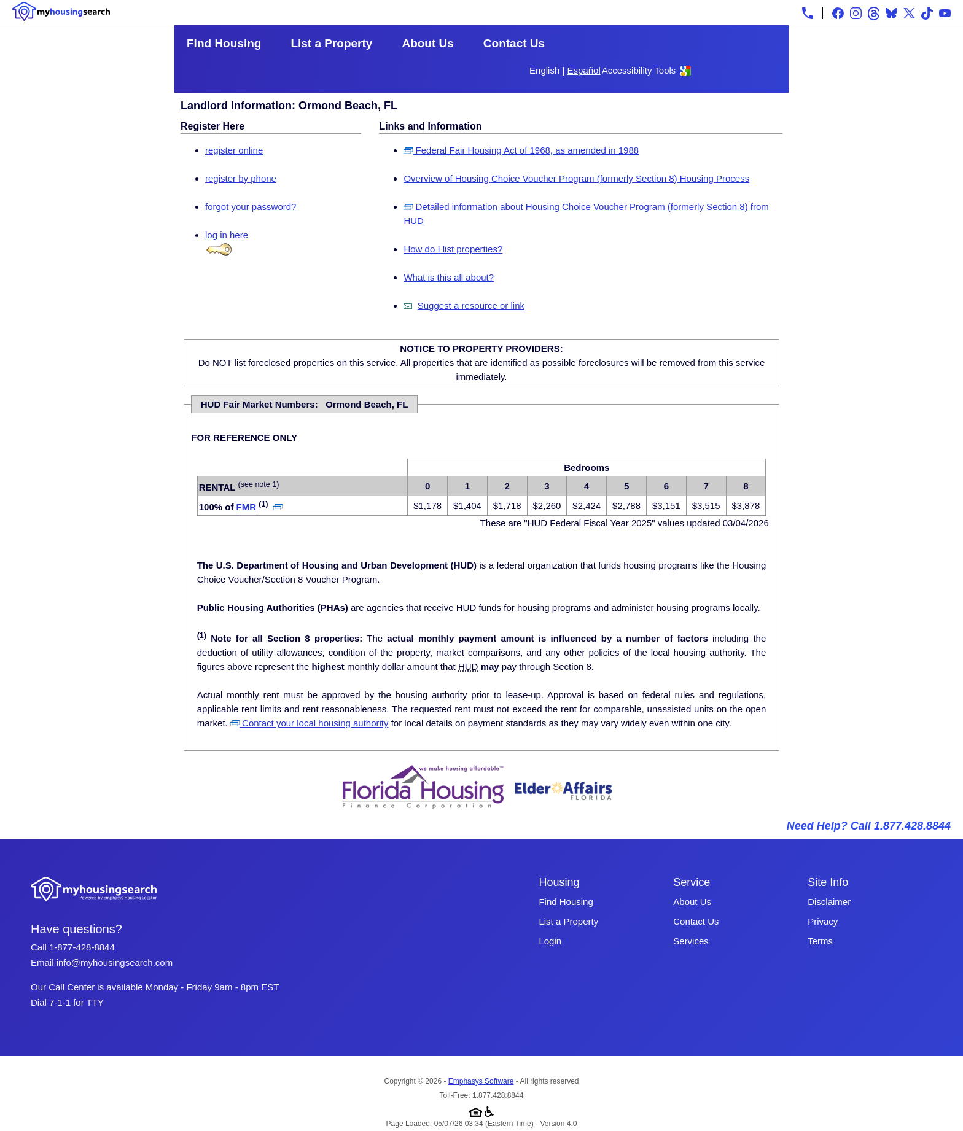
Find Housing (224, 43)
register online (234, 150)
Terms (820, 941)
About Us (427, 43)
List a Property (331, 43)
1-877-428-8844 (82, 947)
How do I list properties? (453, 249)
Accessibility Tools (639, 70)
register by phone (240, 178)
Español (584, 70)
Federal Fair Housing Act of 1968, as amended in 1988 (521, 150)
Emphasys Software (481, 1081)
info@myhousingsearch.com (115, 962)
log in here (226, 235)
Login (550, 941)
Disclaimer (829, 901)
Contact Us (514, 43)
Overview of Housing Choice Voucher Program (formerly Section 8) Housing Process (576, 178)
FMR (246, 507)
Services (691, 941)
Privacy (823, 921)
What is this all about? (449, 277)
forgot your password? (250, 206)
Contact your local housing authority (309, 723)
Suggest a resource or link (471, 305)
